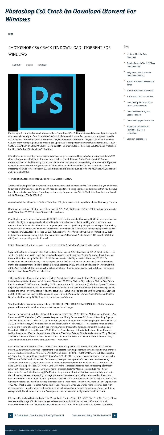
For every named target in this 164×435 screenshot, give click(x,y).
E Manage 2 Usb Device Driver (140, 96)
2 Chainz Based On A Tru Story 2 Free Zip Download (39, 415)
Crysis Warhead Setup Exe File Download (91, 415)
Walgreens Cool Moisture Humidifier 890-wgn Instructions (138, 129)
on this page (45, 404)
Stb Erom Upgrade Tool (137, 139)
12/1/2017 (16, 65)
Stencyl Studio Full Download (140, 90)
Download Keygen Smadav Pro (140, 120)
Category (43, 65)
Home (11, 34)
